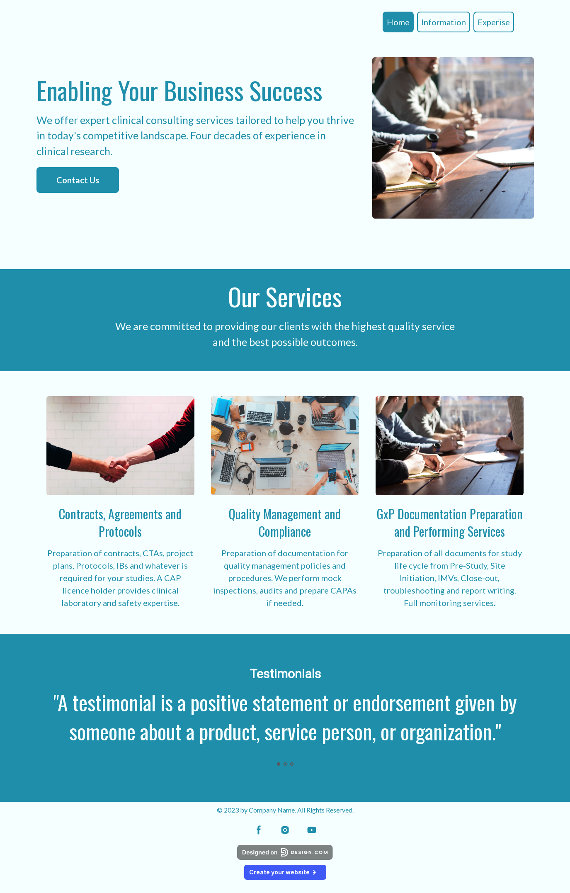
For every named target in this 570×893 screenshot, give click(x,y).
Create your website (285, 872)
